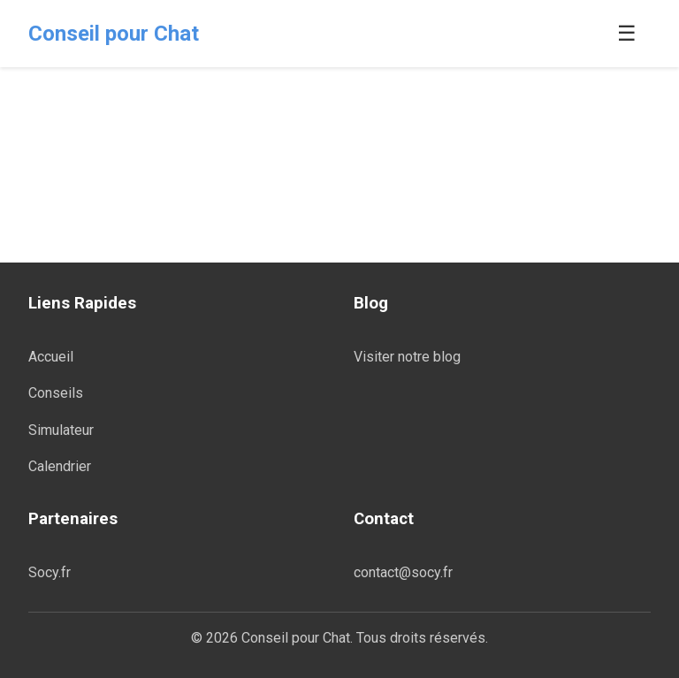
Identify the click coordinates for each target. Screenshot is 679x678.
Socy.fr (49, 572)
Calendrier (59, 466)
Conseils (55, 393)
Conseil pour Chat (113, 33)
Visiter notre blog (407, 356)
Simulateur (61, 430)
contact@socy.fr (403, 572)
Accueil (50, 356)
